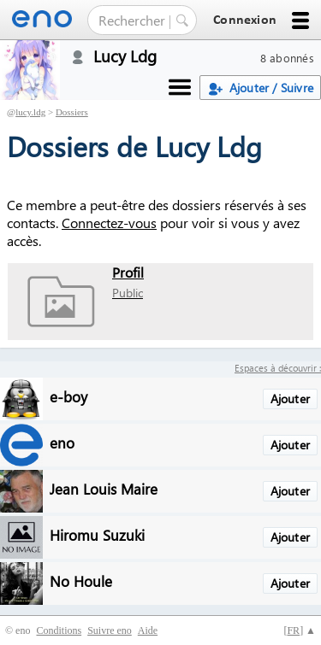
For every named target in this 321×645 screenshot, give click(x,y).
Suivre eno (109, 630)
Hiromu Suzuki (97, 534)
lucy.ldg (30, 112)
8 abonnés (287, 57)
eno (62, 442)
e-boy (68, 396)
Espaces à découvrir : (278, 367)
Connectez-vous (109, 223)
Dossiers (72, 112)
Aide (148, 630)
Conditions (58, 630)
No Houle (81, 580)
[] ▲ (299, 630)
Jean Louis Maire (104, 488)
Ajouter (290, 398)
